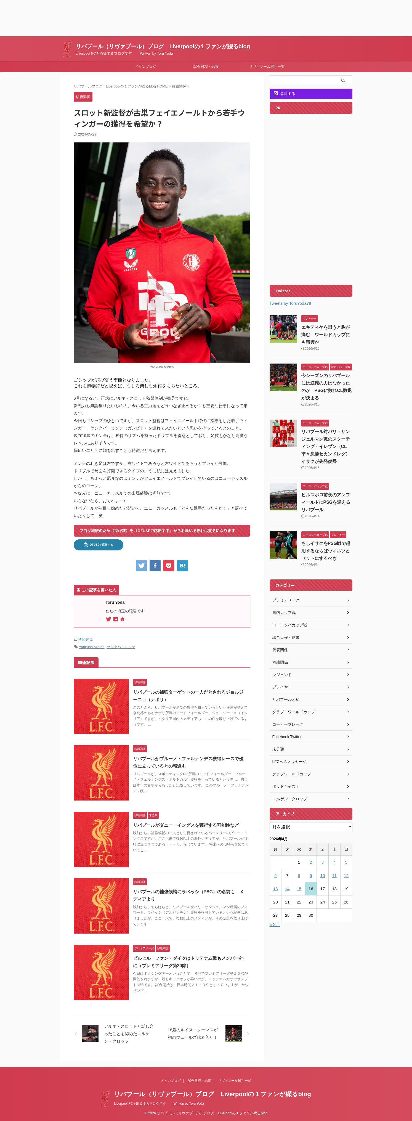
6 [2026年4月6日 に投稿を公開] (275, 875)
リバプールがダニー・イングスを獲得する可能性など (186, 825)
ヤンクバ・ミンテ (121, 647)
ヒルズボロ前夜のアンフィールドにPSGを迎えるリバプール (325, 502)
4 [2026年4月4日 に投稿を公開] (334, 862)
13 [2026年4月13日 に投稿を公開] (275, 888)
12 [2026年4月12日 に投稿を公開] (346, 875)
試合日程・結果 (206, 67)
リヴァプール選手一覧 (267, 67)
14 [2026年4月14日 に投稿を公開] (287, 888)
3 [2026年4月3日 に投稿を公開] (322, 862)
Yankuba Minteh (92, 647)
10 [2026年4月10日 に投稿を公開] (322, 875)
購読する (285, 93)
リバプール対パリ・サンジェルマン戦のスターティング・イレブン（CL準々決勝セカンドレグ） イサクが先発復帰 (327, 446)
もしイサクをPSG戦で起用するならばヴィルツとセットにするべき (325, 551)
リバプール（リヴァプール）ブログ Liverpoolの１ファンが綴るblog (163, 46)
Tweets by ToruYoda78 (290, 303)
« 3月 (275, 924)
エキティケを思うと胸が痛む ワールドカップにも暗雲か (325, 334)
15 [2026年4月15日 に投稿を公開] (299, 888)
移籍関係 (85, 639)
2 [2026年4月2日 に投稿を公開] (311, 862)
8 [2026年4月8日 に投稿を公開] (299, 875)
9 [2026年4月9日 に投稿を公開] (311, 875)
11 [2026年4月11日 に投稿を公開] (334, 875)
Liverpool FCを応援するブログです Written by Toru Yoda (159, 1104)
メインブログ (145, 67)
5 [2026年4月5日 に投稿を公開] (346, 862)
